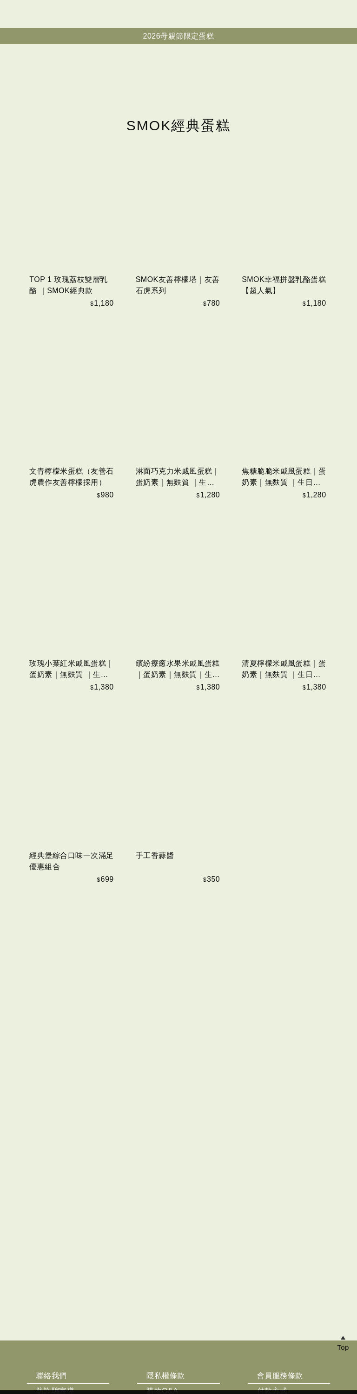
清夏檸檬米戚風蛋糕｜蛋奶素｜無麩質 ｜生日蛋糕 (284, 886)
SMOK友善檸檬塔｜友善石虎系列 (178, 500)
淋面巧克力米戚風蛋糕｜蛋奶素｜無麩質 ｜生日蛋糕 (178, 694)
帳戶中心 (345, 14)
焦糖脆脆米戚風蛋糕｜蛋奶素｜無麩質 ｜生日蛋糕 (284, 694)
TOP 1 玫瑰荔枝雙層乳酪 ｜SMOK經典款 (68, 500)
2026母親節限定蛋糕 (178, 36)
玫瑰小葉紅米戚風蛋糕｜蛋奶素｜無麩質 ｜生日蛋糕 (71, 886)
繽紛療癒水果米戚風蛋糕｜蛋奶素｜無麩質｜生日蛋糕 (178, 886)
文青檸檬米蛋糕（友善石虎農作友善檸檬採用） (71, 693)
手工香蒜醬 (155, 1071)
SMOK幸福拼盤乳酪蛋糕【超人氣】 (284, 500)
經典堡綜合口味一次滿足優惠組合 (71, 1076)
